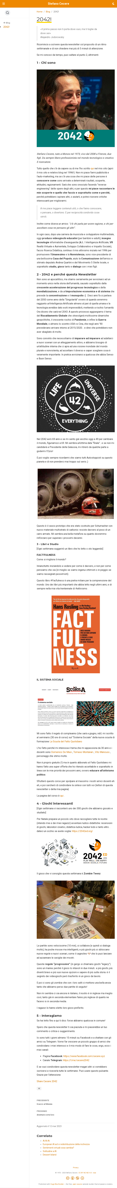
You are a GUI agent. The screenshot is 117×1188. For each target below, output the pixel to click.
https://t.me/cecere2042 (76, 1060)
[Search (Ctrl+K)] (7, 12)
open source (77, 1184)
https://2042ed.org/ (82, 831)
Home (40, 11)
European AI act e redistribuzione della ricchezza (66, 1144)
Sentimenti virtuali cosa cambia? (58, 1148)
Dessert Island (49, 1154)
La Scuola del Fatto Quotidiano (66, 741)
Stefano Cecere (58, 3)
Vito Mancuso (102, 752)
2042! (6, 26)
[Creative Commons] (75, 1178)
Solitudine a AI (50, 1151)
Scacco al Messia (44, 1104)
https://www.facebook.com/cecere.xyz (84, 1056)
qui (92, 168)
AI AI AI (46, 1141)
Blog (7, 23)
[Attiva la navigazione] (3, 4)
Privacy (75, 1168)
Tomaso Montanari (83, 752)
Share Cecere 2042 (47, 1081)
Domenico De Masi (61, 752)
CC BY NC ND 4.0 (85, 1173)
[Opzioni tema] (113, 4)
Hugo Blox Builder (57, 1184)
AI (39, 1088)
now (94, 1173)
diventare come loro (45, 1115)
